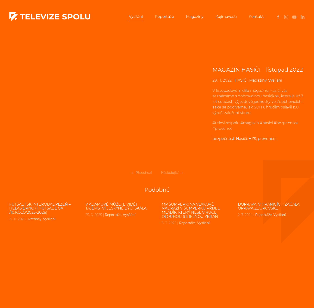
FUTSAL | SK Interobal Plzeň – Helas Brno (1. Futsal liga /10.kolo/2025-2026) (40, 208)
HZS (252, 139)
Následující (172, 173)
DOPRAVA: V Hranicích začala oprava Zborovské (268, 206)
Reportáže (164, 16)
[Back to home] (49, 16)
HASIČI (241, 80)
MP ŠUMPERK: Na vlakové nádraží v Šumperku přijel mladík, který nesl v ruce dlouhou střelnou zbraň (191, 210)
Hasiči (241, 139)
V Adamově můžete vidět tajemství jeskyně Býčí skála (115, 206)
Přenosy (34, 219)
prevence (266, 139)
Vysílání (136, 16)
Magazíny (195, 16)
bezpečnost (223, 139)
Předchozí (141, 173)
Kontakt (256, 16)
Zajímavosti (226, 16)
